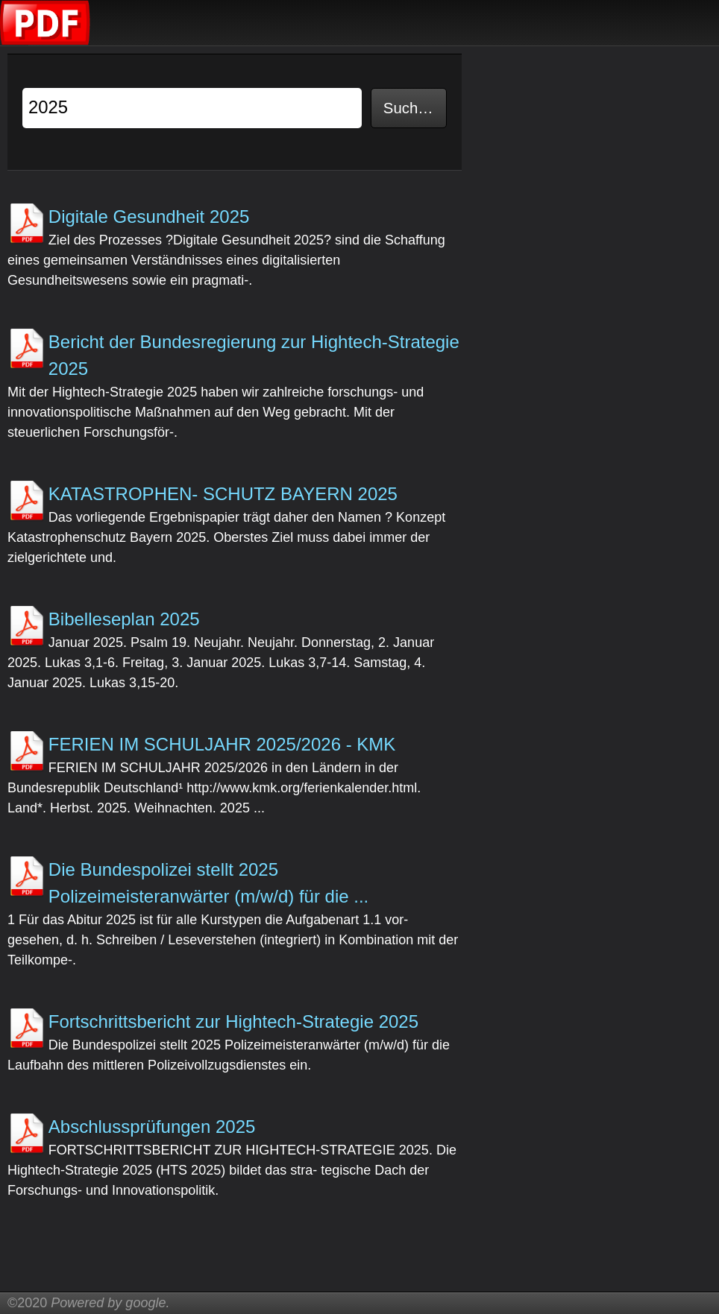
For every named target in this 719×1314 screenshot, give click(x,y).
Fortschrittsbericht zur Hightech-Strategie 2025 (233, 1021)
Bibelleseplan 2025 (124, 619)
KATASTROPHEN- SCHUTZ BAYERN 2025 (223, 494)
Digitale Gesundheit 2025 (149, 216)
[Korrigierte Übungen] (45, 41)
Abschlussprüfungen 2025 (152, 1126)
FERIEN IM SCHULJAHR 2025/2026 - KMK (221, 744)
